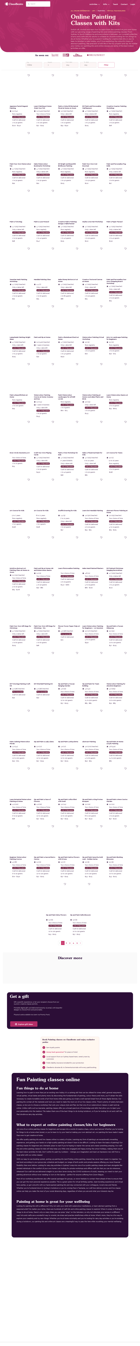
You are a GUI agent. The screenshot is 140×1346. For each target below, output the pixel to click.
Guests (50, 62)
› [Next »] (80, 943)
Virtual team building (116, 11)
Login (132, 4)
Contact (124, 4)
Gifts (106, 4)
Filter (106, 65)
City (28, 62)
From (69, 62)
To (86, 62)
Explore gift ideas (24, 1024)
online (80, 11)
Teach (115, 4)
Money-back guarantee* (55, 1052)
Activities (94, 4)
